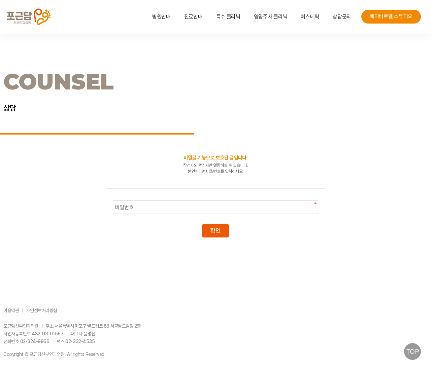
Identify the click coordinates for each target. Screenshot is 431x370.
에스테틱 (310, 16)
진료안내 (193, 16)
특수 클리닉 (228, 16)
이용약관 (11, 310)
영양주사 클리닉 (271, 16)
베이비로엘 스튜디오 (391, 16)
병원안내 (161, 16)
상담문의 (342, 16)
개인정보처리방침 (41, 310)
